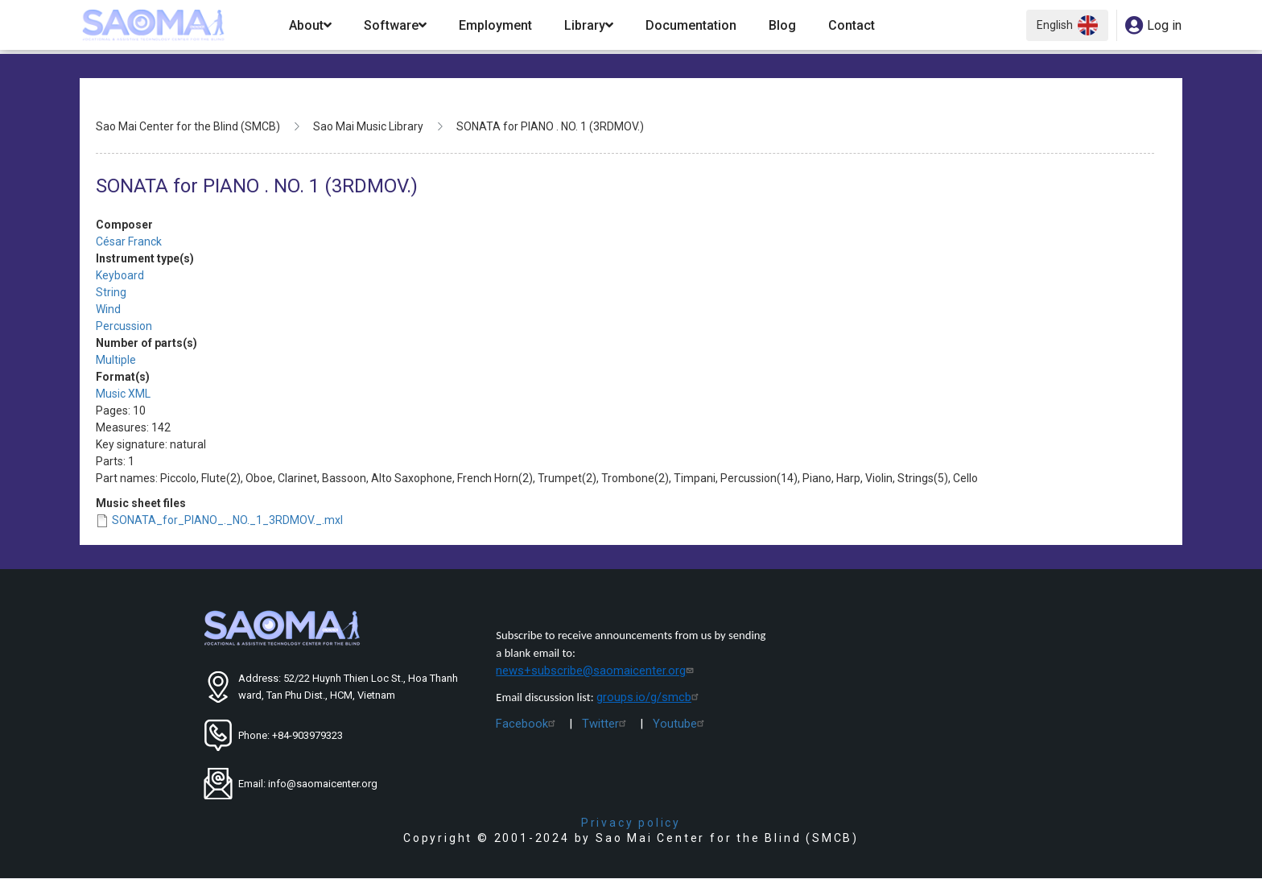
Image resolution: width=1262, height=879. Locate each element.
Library (588, 25)
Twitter (606, 723)
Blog (782, 25)
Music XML (123, 393)
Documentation (690, 25)
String (111, 292)
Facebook (527, 723)
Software (395, 25)
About (310, 25)
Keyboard (120, 275)
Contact (851, 25)
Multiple (116, 359)
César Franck (129, 241)
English (1067, 25)
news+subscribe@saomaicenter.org (596, 670)
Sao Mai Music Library (368, 126)
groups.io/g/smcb (649, 697)
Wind (108, 309)
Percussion (124, 326)
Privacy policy (631, 822)
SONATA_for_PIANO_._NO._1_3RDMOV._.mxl (227, 520)
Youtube (680, 723)
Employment (495, 25)
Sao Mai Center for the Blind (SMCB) (188, 126)
